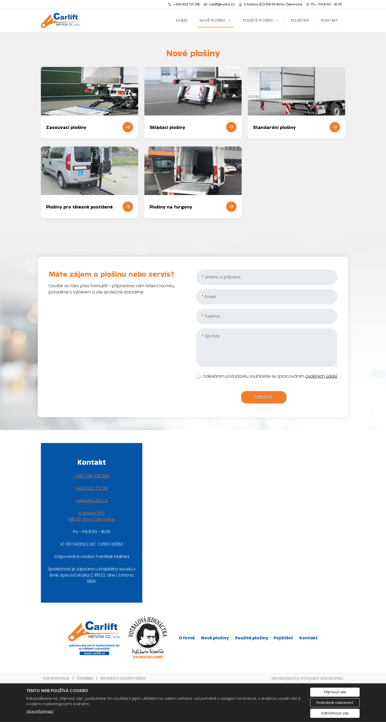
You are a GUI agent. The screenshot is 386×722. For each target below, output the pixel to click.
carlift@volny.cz (92, 501)
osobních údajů (321, 376)
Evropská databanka (322, 678)
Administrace (56, 678)
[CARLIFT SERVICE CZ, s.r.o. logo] (60, 20)
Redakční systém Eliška (123, 678)
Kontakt (329, 20)
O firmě (187, 638)
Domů (182, 20)
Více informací (39, 711)
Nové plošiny (212, 20)
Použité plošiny (258, 20)
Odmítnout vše (335, 713)
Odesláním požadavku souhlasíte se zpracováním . (270, 379)
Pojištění (300, 20)
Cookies (85, 678)
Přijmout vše (335, 692)
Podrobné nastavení (335, 702)
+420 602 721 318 (91, 488)
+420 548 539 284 (91, 476)
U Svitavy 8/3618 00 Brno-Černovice (92, 516)
